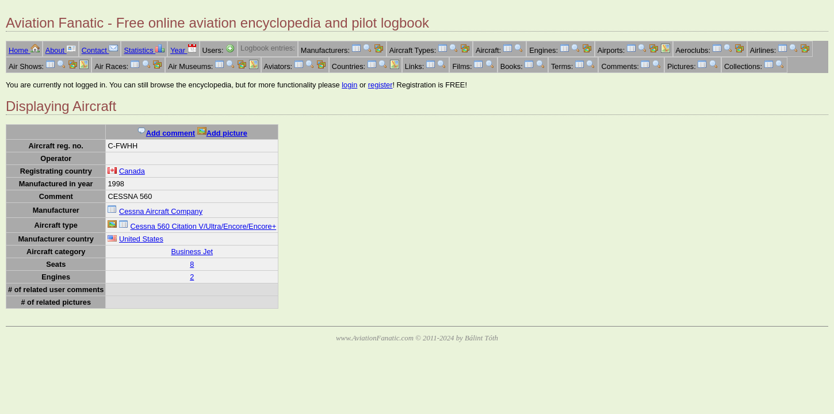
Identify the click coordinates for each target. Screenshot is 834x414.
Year (183, 50)
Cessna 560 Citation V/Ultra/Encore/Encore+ (204, 226)
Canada (132, 171)
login (349, 84)
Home (24, 50)
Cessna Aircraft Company (160, 211)
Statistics (144, 50)
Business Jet (192, 251)
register (380, 84)
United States (141, 239)
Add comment (166, 133)
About (60, 50)
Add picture (222, 133)
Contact (100, 50)
